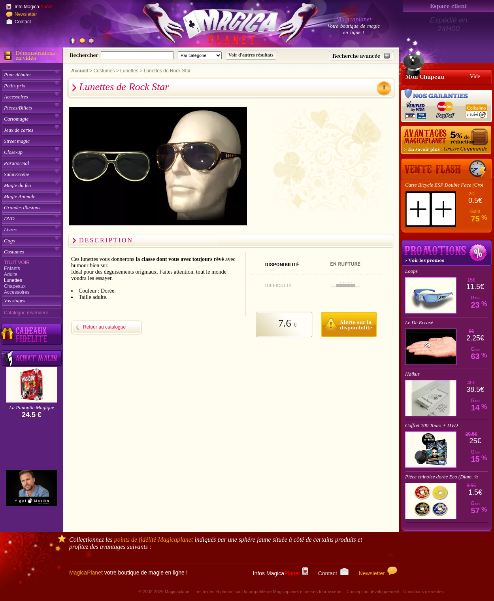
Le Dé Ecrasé (419, 322)
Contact (23, 22)
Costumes (14, 252)
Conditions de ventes (423, 591)
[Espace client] (448, 6)
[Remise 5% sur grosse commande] (446, 140)
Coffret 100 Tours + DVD (431, 425)
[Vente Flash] (446, 169)
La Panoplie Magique (31, 407)
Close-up (13, 152)
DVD (9, 218)
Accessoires (16, 97)
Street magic (17, 141)
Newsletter (26, 14)
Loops (411, 271)
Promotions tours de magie (446, 253)
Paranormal (16, 163)
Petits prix (14, 86)
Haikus (412, 374)
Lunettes (13, 280)
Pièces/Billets (18, 108)
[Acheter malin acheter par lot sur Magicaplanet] (31, 358)
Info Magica (34, 6)
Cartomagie (16, 119)
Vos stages (14, 300)
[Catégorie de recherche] (200, 55)
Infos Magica (280, 573)
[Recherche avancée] (361, 55)
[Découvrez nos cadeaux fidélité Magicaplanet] (31, 334)
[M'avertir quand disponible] (348, 323)
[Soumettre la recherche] (251, 55)
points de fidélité (153, 539)
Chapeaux (15, 286)
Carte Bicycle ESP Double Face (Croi (444, 185)
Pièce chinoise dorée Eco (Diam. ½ (441, 477)
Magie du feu (17, 185)
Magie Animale (20, 196)
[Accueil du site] (221, 25)
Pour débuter (17, 74)
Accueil (79, 71)
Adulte (10, 274)
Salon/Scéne (16, 174)
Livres (10, 229)
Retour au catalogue (104, 327)
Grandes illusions (22, 207)
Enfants (12, 268)
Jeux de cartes (18, 130)
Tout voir (17, 262)
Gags (9, 241)
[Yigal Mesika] (31, 488)
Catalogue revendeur (26, 313)
